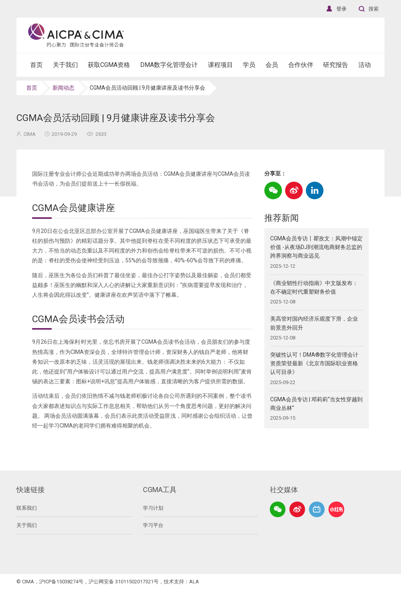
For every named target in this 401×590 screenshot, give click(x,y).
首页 (31, 88)
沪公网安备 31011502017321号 (124, 582)
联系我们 (26, 508)
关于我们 (26, 525)
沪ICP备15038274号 (61, 582)
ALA (194, 582)
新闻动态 (63, 88)
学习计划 (153, 508)
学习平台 (153, 525)
